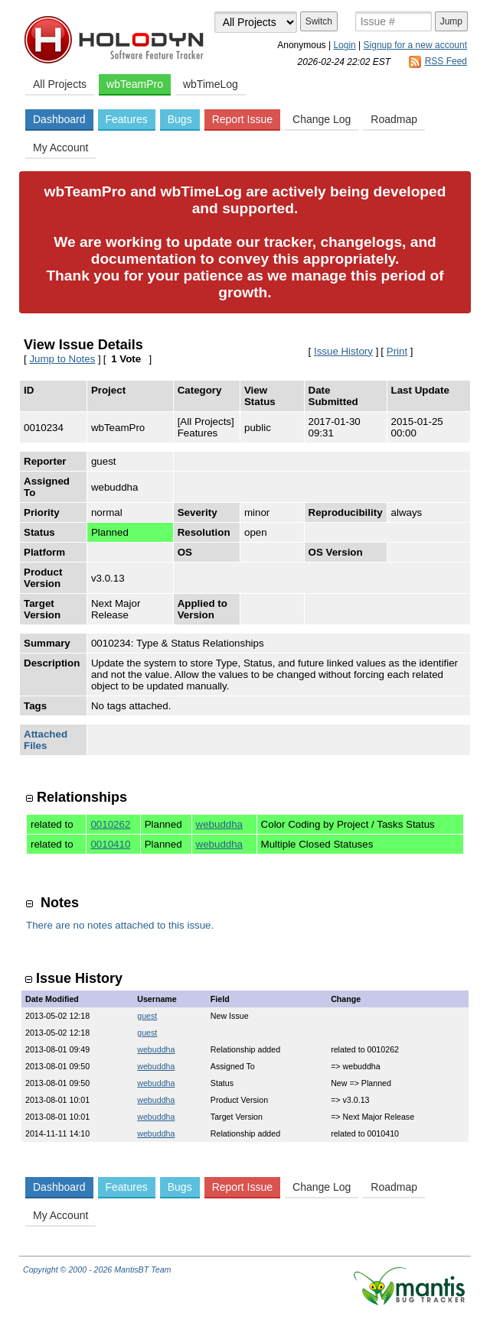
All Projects (60, 84)
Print (397, 351)
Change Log (321, 119)
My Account (60, 147)
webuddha (219, 824)
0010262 (110, 824)
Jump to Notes (62, 359)
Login (344, 45)
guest (147, 1015)
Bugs (180, 119)
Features (127, 119)
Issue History (343, 351)
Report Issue (242, 119)
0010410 (110, 844)
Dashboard (59, 119)
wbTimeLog (210, 84)
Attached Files (45, 739)
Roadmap (394, 119)
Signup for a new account (415, 45)
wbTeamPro (134, 84)
